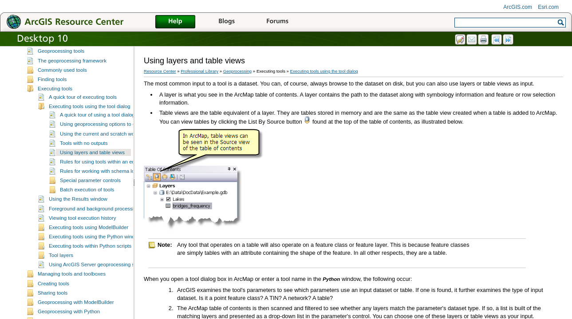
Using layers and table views (92, 158)
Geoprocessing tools (61, 56)
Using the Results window (78, 204)
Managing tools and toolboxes (72, 279)
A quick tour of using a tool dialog (97, 120)
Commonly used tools (62, 75)
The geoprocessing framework (72, 66)
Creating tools (53, 289)
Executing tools (55, 94)
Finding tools (52, 85)
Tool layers (61, 261)
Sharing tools (52, 298)
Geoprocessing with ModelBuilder (76, 308)
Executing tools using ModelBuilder (88, 233)
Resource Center (160, 71)
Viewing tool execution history (82, 223)
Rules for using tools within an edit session (108, 167)
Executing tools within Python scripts (90, 251)
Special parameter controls (90, 186)
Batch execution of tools (87, 195)
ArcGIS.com (517, 7)
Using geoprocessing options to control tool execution (120, 129)
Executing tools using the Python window (95, 242)
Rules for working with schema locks (101, 176)
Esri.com (548, 7)
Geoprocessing (237, 71)
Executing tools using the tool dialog (89, 112)
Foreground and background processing (94, 214)
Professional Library (199, 71)
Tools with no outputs (84, 149)
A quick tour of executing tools (83, 102)
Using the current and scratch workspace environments (122, 139)
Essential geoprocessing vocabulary (78, 47)
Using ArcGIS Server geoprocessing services (100, 270)
